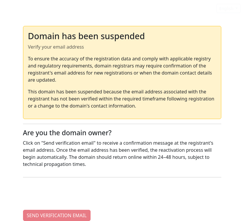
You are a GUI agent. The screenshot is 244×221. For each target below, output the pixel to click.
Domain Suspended (31, 8)
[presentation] (68, 193)
